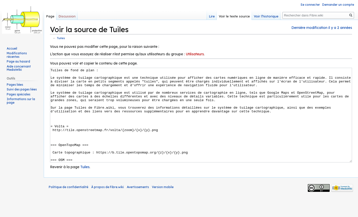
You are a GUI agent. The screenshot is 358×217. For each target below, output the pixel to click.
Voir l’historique (266, 16)
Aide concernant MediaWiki (19, 68)
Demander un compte (338, 4)
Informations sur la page (21, 100)
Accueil (12, 48)
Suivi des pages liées (22, 89)
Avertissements (138, 206)
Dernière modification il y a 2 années (321, 27)
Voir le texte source (234, 16)
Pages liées (15, 84)
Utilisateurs (195, 54)
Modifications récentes (17, 55)
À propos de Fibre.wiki (107, 206)
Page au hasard (18, 61)
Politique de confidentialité (68, 206)
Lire (212, 16)
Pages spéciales (18, 94)
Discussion (67, 16)
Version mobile (163, 206)
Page (50, 16)
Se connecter (310, 4)
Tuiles (61, 38)
